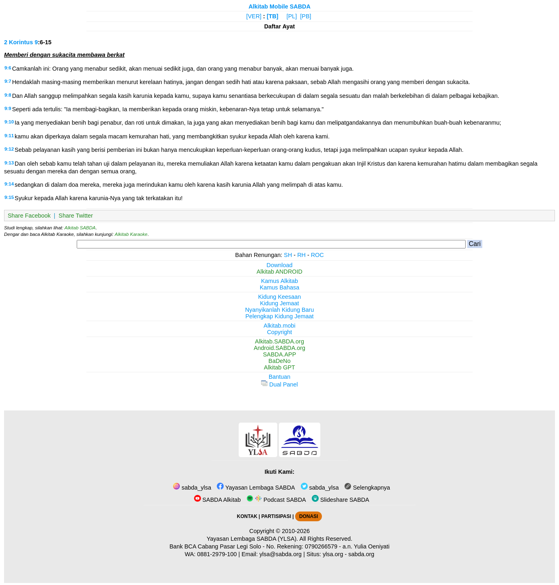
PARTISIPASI (276, 516)
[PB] (305, 16)
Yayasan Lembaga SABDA (256, 487)
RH (301, 255)
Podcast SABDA (276, 499)
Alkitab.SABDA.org (279, 341)
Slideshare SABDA (340, 499)
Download (280, 265)
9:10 (9, 121)
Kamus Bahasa (280, 287)
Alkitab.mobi (279, 325)
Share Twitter (75, 215)
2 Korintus (18, 42)
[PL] (292, 16)
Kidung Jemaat (279, 303)
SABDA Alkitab (217, 499)
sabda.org (361, 554)
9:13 (9, 162)
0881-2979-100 (217, 554)
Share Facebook (29, 215)
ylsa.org (333, 554)
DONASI (308, 516)
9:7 (7, 81)
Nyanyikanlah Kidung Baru (279, 310)
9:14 (9, 183)
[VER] (254, 16)
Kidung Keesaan (279, 297)
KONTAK (247, 516)
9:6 (7, 67)
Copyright (279, 332)
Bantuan (280, 376)
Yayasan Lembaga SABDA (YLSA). (252, 538)
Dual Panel (279, 384)
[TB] (272, 16)
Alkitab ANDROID (279, 271)
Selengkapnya (367, 487)
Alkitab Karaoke (131, 234)
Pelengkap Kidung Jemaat (279, 316)
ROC (317, 255)
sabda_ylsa (192, 487)
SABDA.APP (279, 354)
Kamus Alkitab (279, 281)
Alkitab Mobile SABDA (279, 6)
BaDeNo (279, 361)
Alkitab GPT (279, 367)
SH (288, 255)
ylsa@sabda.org (280, 554)
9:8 (7, 95)
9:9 (7, 108)
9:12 (9, 149)
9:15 (9, 197)
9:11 (9, 135)
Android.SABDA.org (279, 348)
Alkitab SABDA (80, 227)
